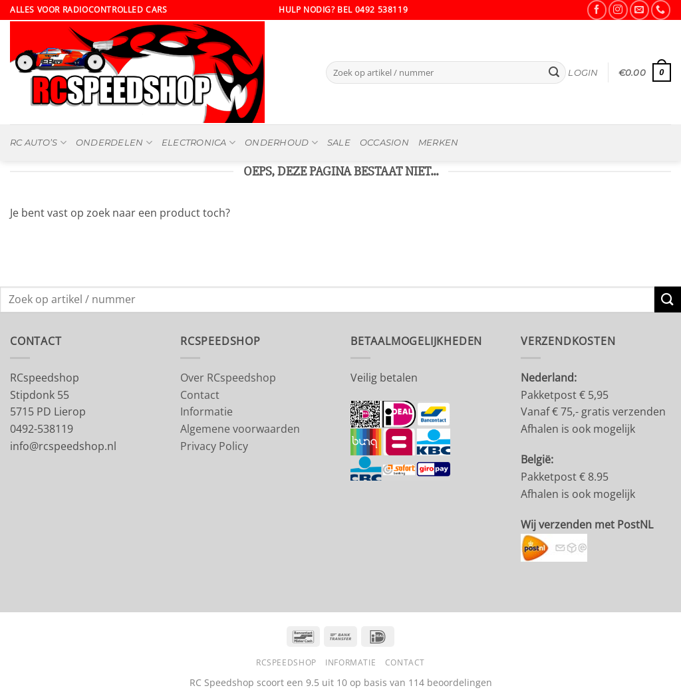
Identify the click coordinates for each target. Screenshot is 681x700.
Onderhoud (281, 142)
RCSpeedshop (286, 662)
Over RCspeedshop (228, 377)
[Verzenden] (554, 72)
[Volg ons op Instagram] (618, 9)
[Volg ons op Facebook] (597, 9)
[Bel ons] (660, 9)
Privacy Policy (214, 446)
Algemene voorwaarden (240, 428)
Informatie (206, 411)
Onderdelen (114, 142)
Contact (199, 395)
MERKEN (438, 143)
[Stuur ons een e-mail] (639, 9)
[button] (583, 73)
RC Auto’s (38, 142)
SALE (338, 143)
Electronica (198, 142)
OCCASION (384, 143)
